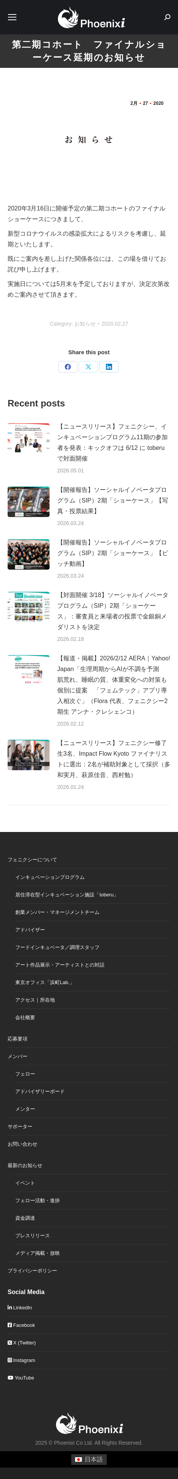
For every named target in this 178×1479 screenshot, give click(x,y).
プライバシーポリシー (32, 1270)
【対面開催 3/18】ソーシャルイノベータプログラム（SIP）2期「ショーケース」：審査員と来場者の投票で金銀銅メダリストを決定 (112, 611)
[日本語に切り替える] (88, 1459)
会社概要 (25, 1017)
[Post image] (29, 438)
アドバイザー (30, 930)
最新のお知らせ (25, 1165)
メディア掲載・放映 (37, 1253)
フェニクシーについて (32, 859)
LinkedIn (20, 1307)
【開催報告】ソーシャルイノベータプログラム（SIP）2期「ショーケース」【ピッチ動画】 (112, 553)
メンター (25, 1109)
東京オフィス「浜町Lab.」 (44, 982)
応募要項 (17, 1039)
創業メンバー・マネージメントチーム (57, 912)
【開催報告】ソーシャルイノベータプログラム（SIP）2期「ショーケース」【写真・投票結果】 (112, 500)
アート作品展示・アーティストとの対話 (59, 965)
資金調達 (25, 1218)
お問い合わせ (22, 1144)
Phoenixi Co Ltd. (73, 1443)
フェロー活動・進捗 (37, 1200)
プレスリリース (32, 1235)
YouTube (21, 1378)
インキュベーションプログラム (50, 877)
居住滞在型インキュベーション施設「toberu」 (67, 895)
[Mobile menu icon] (12, 17)
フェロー (25, 1074)
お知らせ (85, 324)
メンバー (17, 1056)
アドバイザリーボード (40, 1091)
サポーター (20, 1126)
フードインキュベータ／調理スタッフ (57, 947)
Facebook (21, 1325)
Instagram (21, 1360)
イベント (25, 1183)
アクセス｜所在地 (35, 1000)
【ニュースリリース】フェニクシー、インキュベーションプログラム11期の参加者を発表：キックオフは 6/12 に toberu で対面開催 (112, 442)
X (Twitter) (22, 1343)
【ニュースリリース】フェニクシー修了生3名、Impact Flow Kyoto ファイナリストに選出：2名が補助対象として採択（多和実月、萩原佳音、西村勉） (113, 759)
